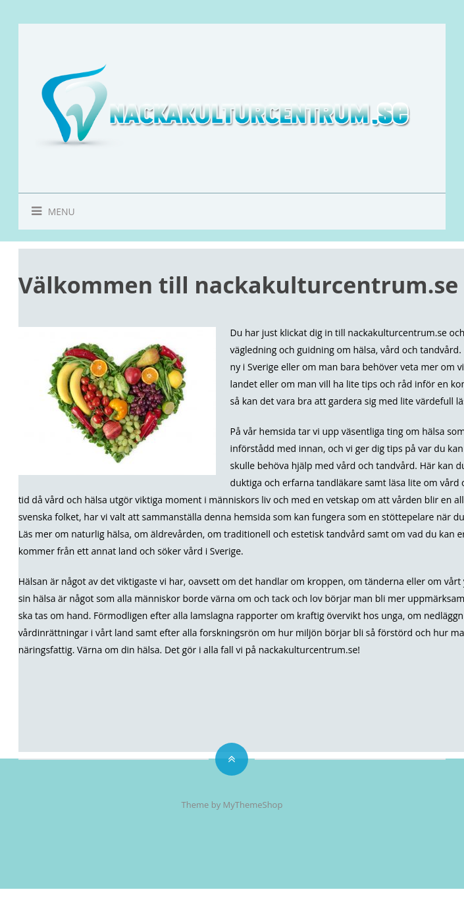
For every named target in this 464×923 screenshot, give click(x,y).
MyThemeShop (253, 805)
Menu (46, 211)
